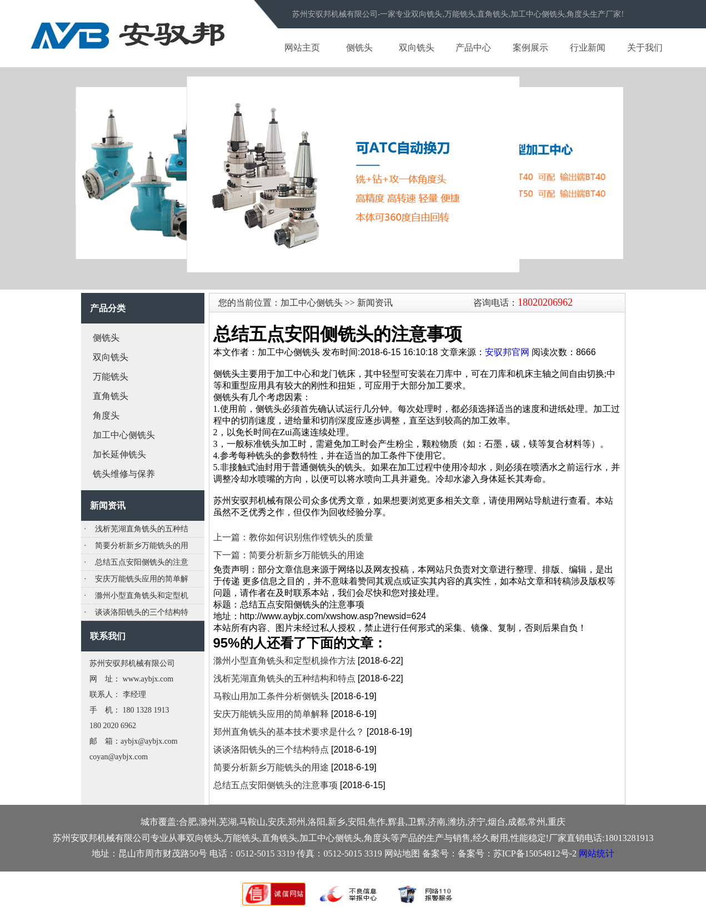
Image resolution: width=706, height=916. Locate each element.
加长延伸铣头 (119, 454)
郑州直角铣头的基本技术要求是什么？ (288, 731)
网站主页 (302, 47)
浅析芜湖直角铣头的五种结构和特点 (284, 678)
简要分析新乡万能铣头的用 (141, 545)
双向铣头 (416, 47)
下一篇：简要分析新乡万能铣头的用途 (288, 555)
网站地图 (402, 853)
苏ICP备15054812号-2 (535, 853)
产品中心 (473, 47)
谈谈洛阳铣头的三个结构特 (141, 612)
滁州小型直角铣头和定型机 (141, 595)
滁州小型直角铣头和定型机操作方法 (284, 660)
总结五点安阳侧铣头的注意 (141, 562)
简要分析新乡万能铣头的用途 (271, 767)
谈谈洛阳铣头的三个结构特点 (271, 749)
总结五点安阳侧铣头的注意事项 (275, 785)
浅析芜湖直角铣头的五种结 (141, 529)
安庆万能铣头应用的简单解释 (271, 714)
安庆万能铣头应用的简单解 (141, 579)
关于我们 (645, 47)
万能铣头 (110, 376)
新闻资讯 (374, 302)
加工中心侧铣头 (124, 435)
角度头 (106, 415)
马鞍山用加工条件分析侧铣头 (271, 696)
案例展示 (530, 47)
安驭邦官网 (507, 352)
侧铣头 (359, 47)
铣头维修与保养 (124, 474)
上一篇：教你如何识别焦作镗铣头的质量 (293, 537)
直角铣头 (110, 396)
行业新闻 (587, 47)
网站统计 (596, 853)
